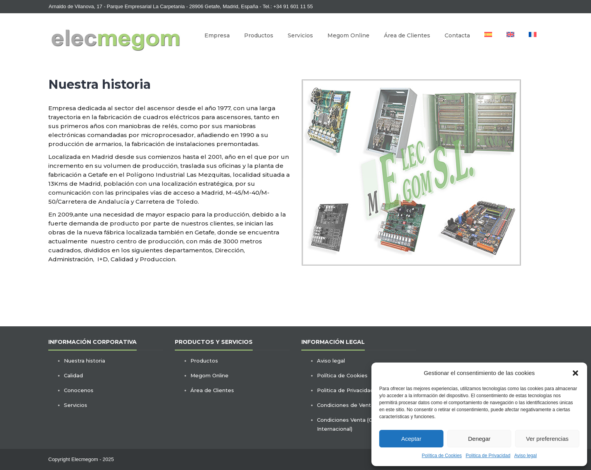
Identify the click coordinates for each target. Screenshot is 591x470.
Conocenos (78, 390)
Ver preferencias (547, 438)
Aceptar (411, 438)
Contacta (457, 35)
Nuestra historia (84, 360)
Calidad (73, 375)
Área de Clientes (407, 35)
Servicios (300, 35)
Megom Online (348, 35)
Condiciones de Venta (345, 405)
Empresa (217, 35)
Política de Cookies (442, 455)
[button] (575, 373)
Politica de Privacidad (488, 455)
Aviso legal (525, 455)
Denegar (479, 438)
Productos (258, 35)
